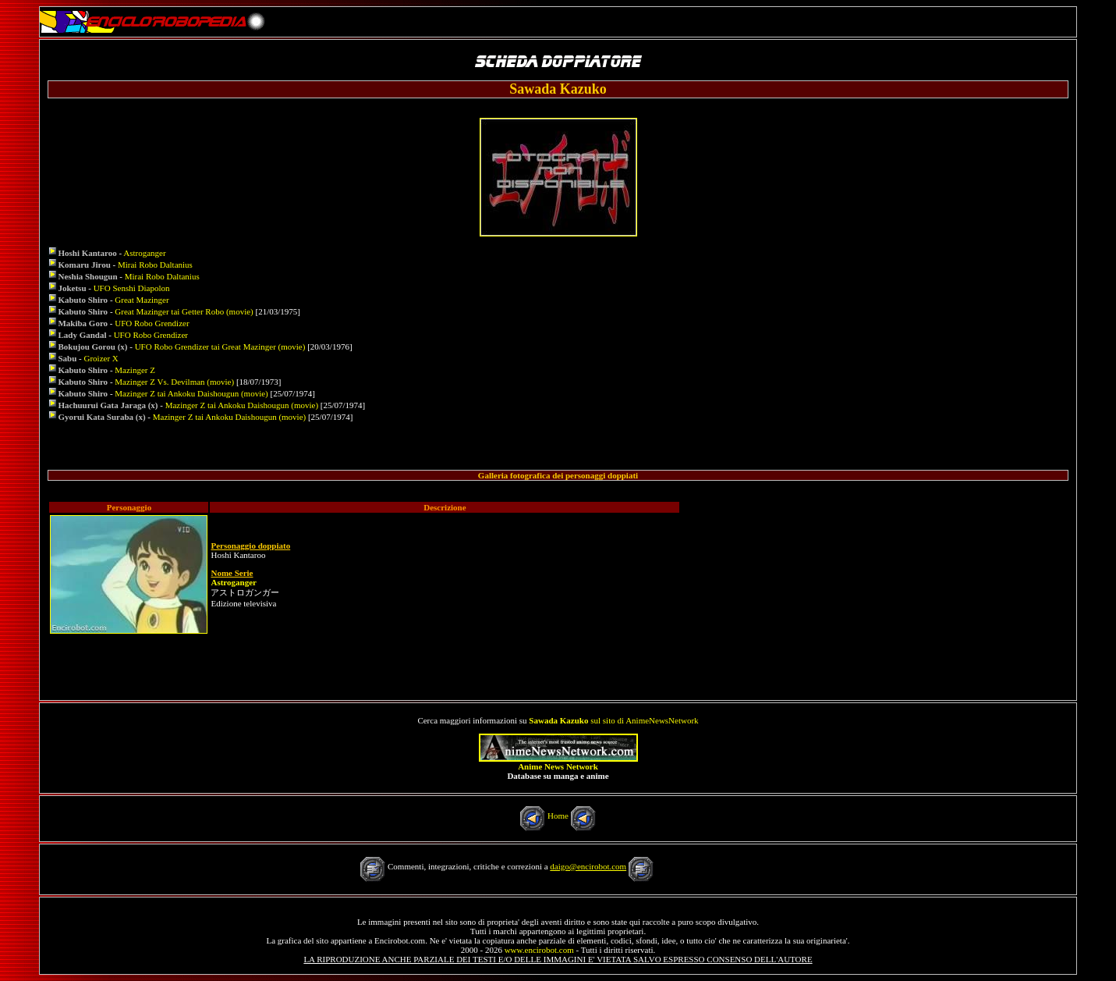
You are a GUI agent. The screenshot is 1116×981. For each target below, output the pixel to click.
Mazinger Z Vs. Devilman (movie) (174, 381)
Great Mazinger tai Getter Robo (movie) (184, 311)
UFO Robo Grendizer (152, 323)
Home (558, 815)
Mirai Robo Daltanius (155, 264)
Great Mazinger (141, 299)
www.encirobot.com (539, 949)
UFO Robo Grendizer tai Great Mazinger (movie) (220, 346)
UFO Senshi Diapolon (132, 288)
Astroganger (144, 253)
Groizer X (100, 358)
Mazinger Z (135, 370)
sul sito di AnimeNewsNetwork (613, 720)
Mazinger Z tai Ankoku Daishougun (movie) (191, 393)
